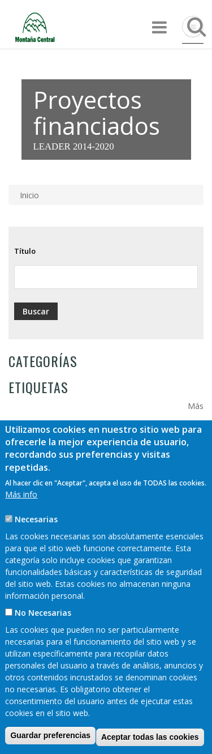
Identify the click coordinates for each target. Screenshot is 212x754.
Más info (21, 517)
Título (25, 251)
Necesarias (36, 542)
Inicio (29, 195)
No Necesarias (43, 636)
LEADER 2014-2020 (73, 146)
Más (196, 406)
